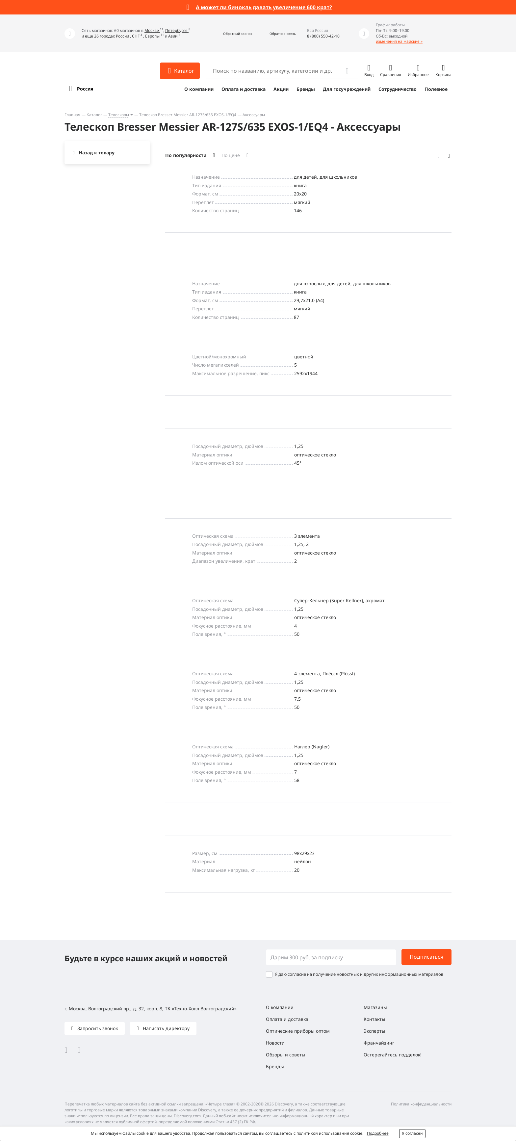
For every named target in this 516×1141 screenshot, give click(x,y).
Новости (275, 1043)
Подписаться (426, 956)
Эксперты (374, 1031)
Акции (281, 89)
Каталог (94, 114)
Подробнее (378, 1133)
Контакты (374, 1019)
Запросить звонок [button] (97, 1028)
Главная (72, 114)
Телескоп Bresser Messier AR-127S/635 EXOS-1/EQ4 (187, 114)
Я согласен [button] (412, 1133)
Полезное (436, 89)
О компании (199, 89)
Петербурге (177, 30)
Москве (152, 30)
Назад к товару (97, 152)
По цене (230, 155)
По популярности (185, 155)
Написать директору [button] (166, 1028)
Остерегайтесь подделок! (393, 1054)
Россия (85, 89)
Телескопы (118, 114)
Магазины (375, 1007)
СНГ (136, 36)
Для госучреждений (347, 89)
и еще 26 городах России (106, 36)
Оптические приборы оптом (298, 1031)
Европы (152, 36)
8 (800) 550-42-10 (323, 36)
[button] (230, 33)
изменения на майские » (399, 41)
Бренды (306, 89)
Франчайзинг (379, 1043)
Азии (172, 36)
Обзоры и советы (285, 1054)
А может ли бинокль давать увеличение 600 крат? (264, 7)
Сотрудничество (397, 89)
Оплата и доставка (243, 89)
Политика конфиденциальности (421, 1104)
